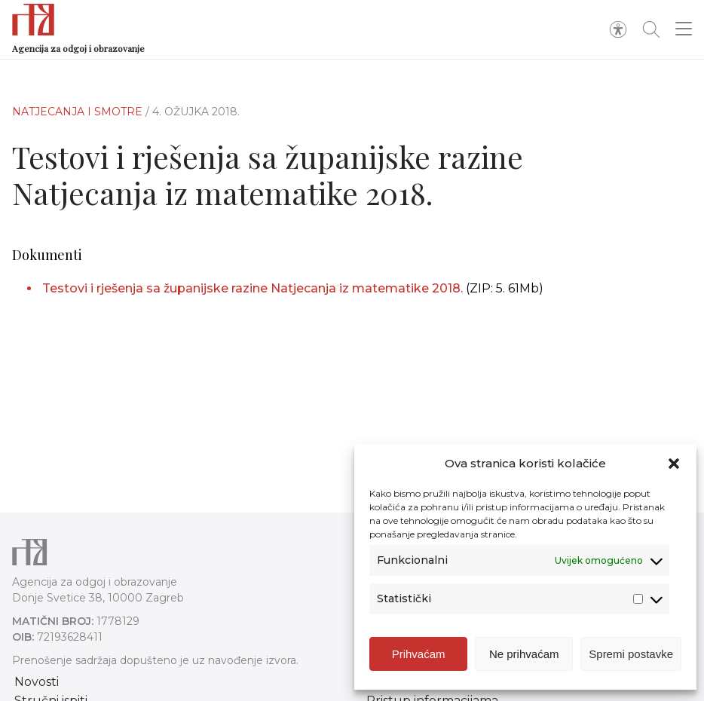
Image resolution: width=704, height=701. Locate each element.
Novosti (36, 682)
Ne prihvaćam (524, 653)
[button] (673, 463)
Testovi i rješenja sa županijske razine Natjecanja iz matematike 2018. (252, 288)
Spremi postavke (631, 653)
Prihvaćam (418, 653)
